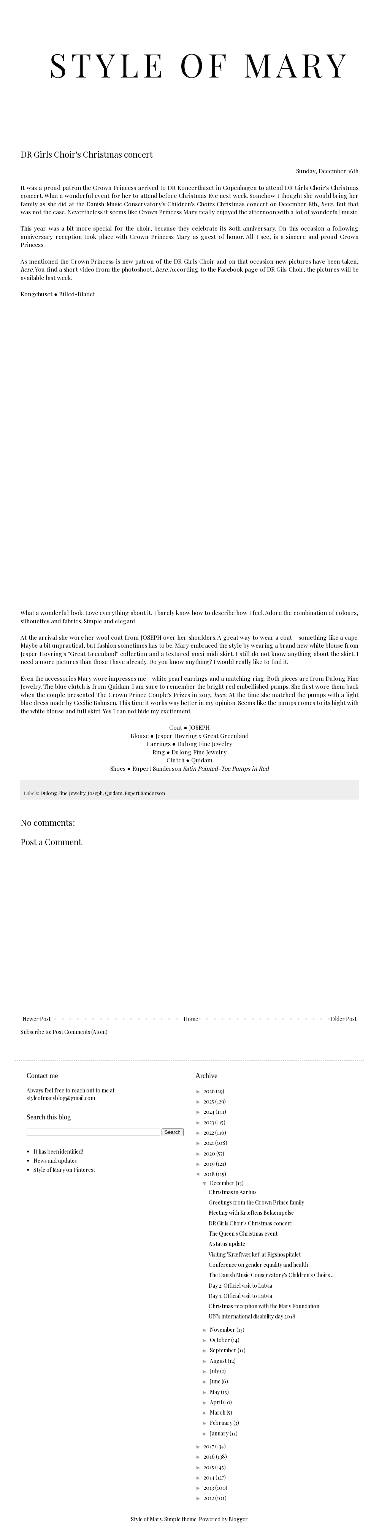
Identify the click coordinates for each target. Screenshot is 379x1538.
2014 (210, 1477)
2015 (209, 1467)
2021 (209, 1142)
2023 (209, 1122)
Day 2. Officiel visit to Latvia (240, 1285)
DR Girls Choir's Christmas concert (250, 1223)
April (216, 1402)
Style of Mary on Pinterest (64, 1169)
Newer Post (36, 1019)
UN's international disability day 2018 (252, 1316)
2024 (210, 1111)
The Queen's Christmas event (243, 1233)
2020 (210, 1153)
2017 (209, 1446)
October (220, 1340)
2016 (210, 1456)
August (219, 1360)
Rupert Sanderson (145, 793)
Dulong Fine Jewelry (62, 793)
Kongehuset (36, 294)
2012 (209, 1498)
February (221, 1422)
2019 (210, 1163)
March (218, 1412)
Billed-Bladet (77, 294)
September (224, 1350)
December (223, 1183)
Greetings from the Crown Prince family (256, 1202)
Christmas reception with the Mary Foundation (264, 1306)
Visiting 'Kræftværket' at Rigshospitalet (255, 1254)
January (220, 1433)
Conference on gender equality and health (258, 1264)
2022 (209, 1132)
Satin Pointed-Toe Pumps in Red (226, 768)
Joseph (95, 793)
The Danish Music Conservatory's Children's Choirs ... (272, 1275)
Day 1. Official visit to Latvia (240, 1295)
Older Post (344, 1019)
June (216, 1381)
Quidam (113, 793)
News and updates (55, 1160)
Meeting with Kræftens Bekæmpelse (251, 1212)
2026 (210, 1091)
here (327, 204)
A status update (227, 1243)
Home (191, 1019)
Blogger (237, 1519)
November (223, 1329)
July (215, 1371)
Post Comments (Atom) (80, 1031)
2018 (210, 1174)
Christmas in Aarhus (233, 1192)
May (215, 1392)
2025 (209, 1101)
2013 (209, 1487)
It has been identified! (58, 1151)
